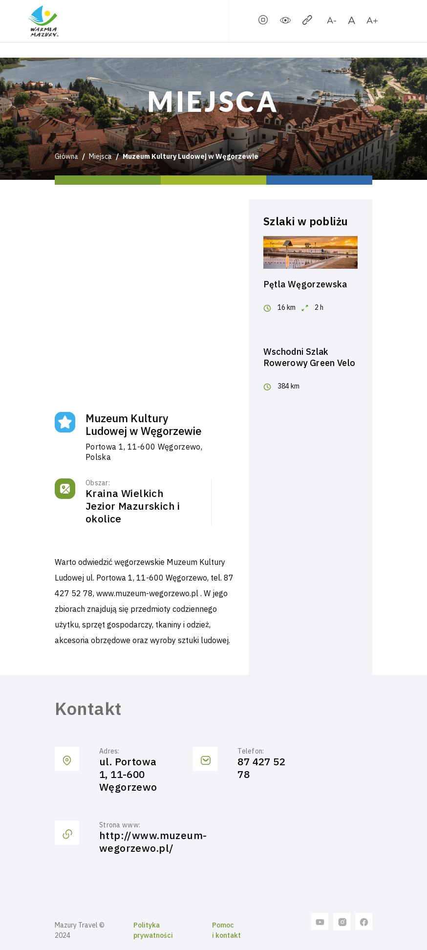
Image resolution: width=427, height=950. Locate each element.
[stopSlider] (263, 22)
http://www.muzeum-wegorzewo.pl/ (153, 842)
